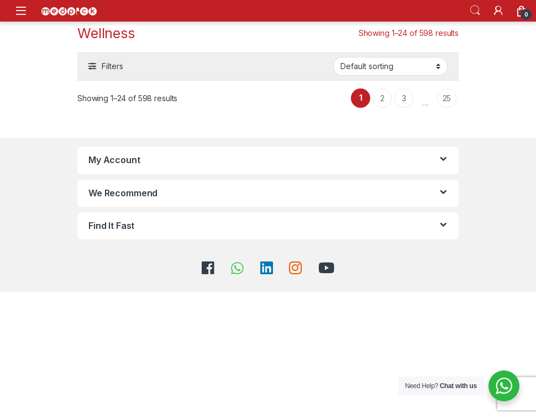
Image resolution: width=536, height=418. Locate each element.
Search (475, 10)
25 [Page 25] (447, 98)
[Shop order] (390, 66)
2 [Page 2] (382, 98)
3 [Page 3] (404, 98)
